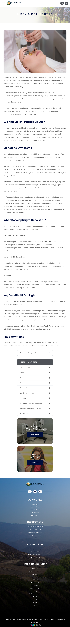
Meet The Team (35, 510)
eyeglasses (24, 383)
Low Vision (35, 538)
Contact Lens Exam (35, 529)
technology (24, 413)
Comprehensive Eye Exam (35, 526)
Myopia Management (35, 532)
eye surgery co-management (31, 403)
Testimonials (35, 513)
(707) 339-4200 (37, 554)
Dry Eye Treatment (35, 535)
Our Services (35, 507)
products (23, 398)
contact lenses (26, 378)
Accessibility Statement (44, 619)
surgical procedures (27, 393)
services (23, 373)
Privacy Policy (56, 619)
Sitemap (63, 619)
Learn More (35, 434)
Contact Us (34, 462)
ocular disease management (30, 408)
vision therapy (25, 368)
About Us (35, 504)
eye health (24, 388)
